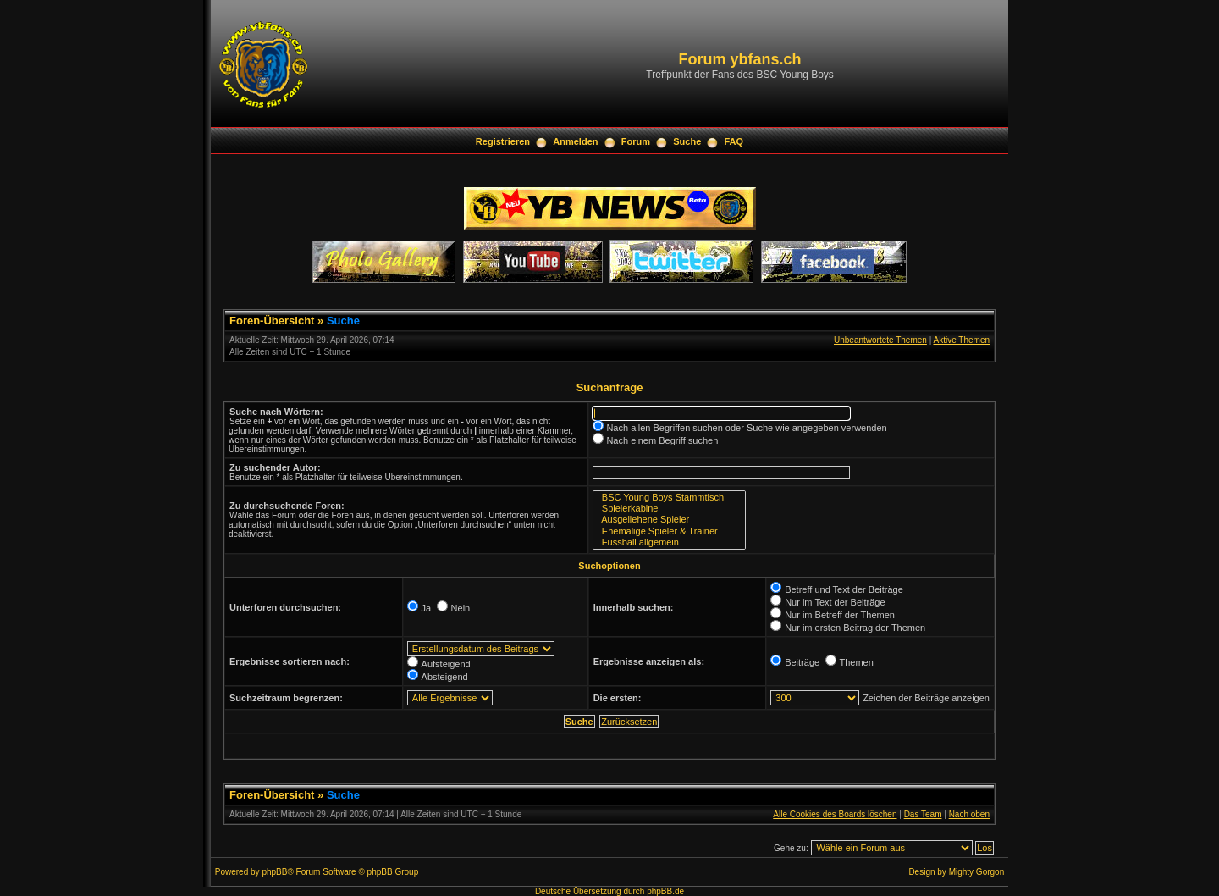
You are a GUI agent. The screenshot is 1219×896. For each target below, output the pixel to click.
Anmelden (575, 141)
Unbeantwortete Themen (880, 340)
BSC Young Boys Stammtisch (669, 497)
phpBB (274, 872)
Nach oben (969, 814)
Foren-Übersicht (271, 320)
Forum (635, 141)
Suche (687, 141)
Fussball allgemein (669, 542)
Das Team (923, 814)
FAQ (734, 141)
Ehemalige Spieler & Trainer (669, 531)
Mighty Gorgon (977, 872)
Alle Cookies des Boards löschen (834, 814)
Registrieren (503, 141)
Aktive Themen (961, 340)
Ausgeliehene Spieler (669, 519)
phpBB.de (665, 891)
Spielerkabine (669, 508)
